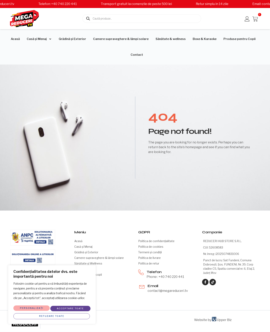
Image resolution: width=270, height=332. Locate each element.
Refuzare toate (70, 307)
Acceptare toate (52, 314)
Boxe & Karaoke (204, 39)
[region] (52, 295)
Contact (137, 55)
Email (153, 286)
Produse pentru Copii (239, 39)
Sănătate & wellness (171, 39)
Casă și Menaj (39, 39)
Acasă (15, 39)
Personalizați (31, 307)
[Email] (142, 286)
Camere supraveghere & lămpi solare (121, 39)
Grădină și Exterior (72, 39)
